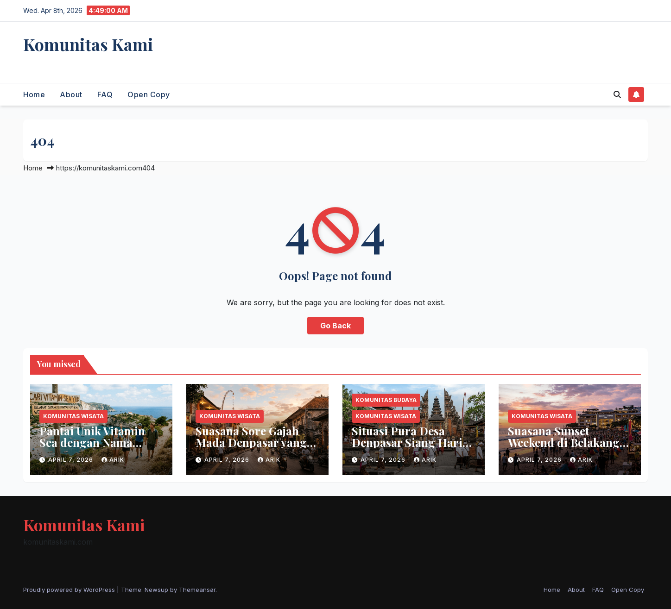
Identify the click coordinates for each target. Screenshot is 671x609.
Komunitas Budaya (386, 399)
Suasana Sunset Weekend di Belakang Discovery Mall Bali (564, 442)
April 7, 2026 (71, 459)
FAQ (105, 94)
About (71, 94)
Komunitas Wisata (73, 416)
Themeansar (197, 589)
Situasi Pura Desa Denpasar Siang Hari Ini (407, 442)
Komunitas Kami (88, 44)
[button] (617, 94)
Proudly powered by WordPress (70, 589)
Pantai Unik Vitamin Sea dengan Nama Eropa (92, 442)
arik (112, 459)
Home (34, 94)
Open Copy (148, 94)
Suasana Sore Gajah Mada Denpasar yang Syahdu (251, 442)
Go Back (335, 325)
